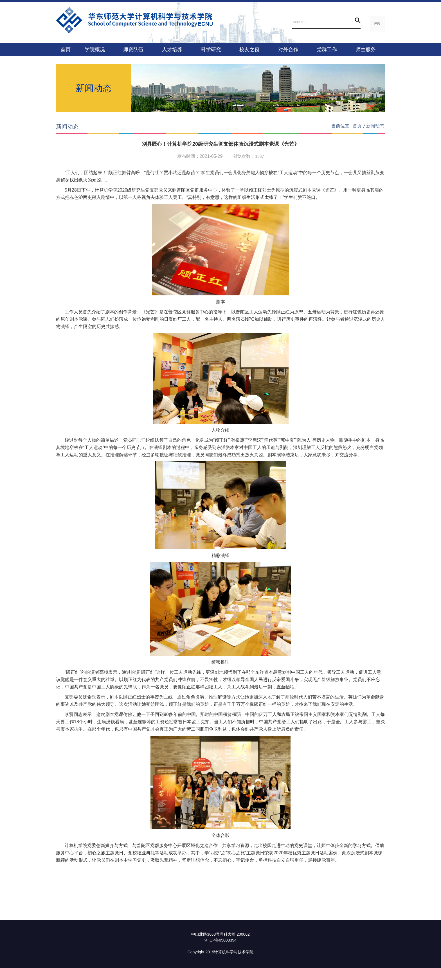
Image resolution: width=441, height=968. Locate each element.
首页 (65, 49)
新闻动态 (375, 125)
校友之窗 (249, 49)
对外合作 (288, 49)
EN (377, 23)
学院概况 (95, 49)
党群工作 (327, 49)
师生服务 (366, 49)
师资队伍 (133, 49)
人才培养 (172, 49)
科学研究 (211, 49)
